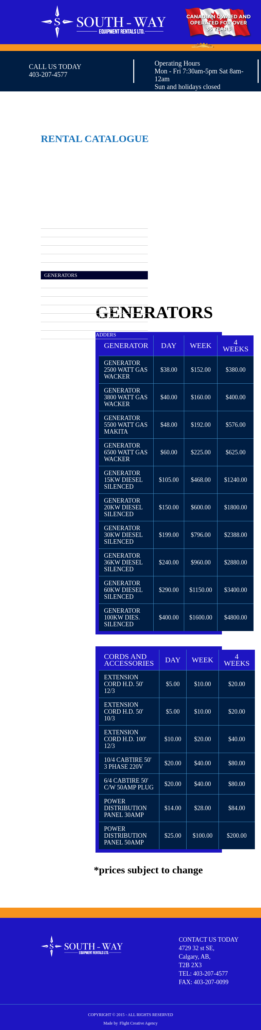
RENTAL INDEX (62, 224)
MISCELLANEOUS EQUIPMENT (80, 309)
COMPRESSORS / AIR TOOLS (77, 241)
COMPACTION (60, 249)
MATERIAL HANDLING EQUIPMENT (86, 300)
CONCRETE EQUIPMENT (73, 258)
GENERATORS (60, 275)
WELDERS (56, 343)
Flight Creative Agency (139, 1023)
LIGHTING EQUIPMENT (71, 292)
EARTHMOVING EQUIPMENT (78, 266)
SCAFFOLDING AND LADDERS (80, 334)
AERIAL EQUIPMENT (68, 232)
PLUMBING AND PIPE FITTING (80, 317)
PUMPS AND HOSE (66, 326)
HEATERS (55, 283)
